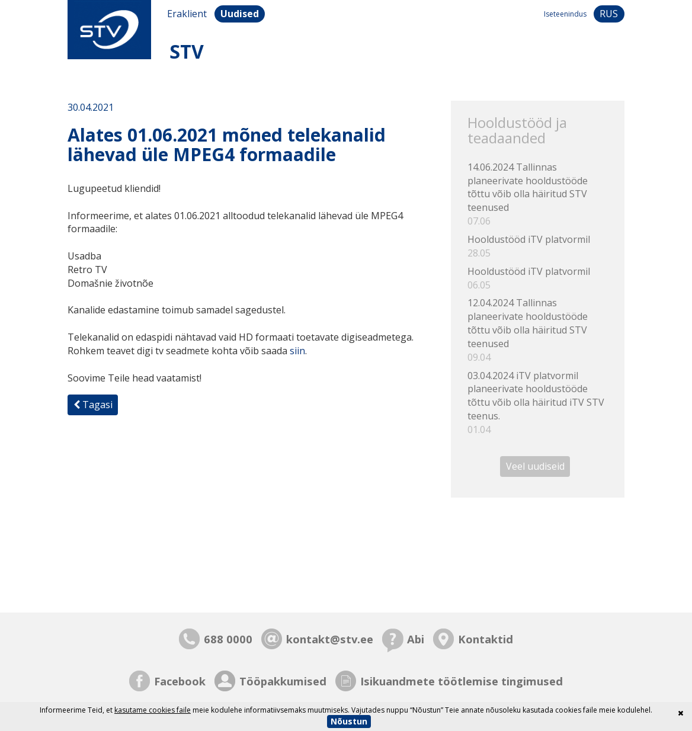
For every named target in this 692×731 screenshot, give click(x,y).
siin (297, 350)
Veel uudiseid (535, 466)
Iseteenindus (565, 14)
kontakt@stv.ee (329, 638)
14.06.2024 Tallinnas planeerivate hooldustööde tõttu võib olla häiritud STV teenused (537, 194)
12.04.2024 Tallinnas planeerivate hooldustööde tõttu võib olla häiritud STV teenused (537, 330)
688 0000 (228, 638)
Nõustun (349, 721)
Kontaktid (485, 638)
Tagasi (93, 404)
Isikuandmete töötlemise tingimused (461, 681)
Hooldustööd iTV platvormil (537, 246)
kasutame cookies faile (152, 710)
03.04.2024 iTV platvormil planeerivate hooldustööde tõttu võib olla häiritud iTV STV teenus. (537, 403)
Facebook (180, 681)
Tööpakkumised (282, 681)
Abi (415, 638)
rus (609, 13)
